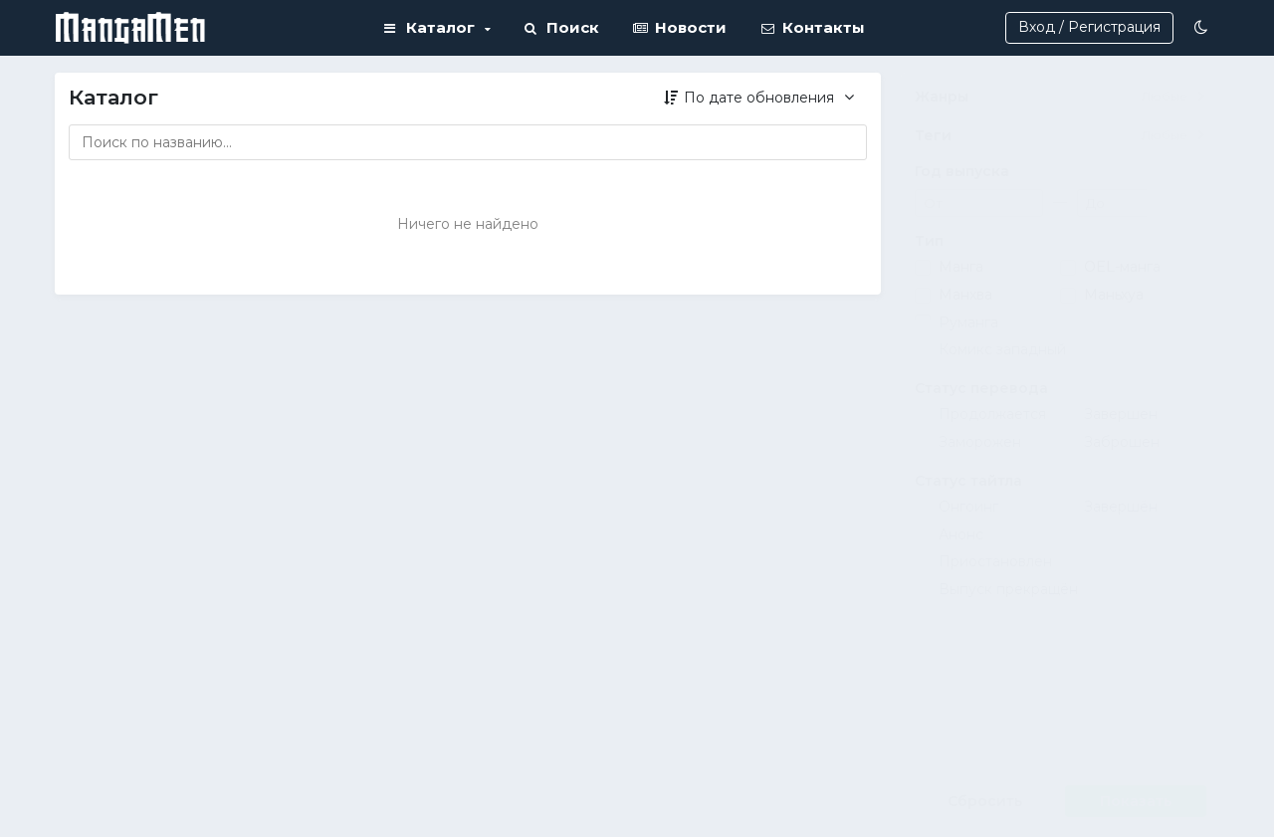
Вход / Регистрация (1089, 27)
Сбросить (985, 801)
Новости (680, 27)
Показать (1135, 801)
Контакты (812, 27)
